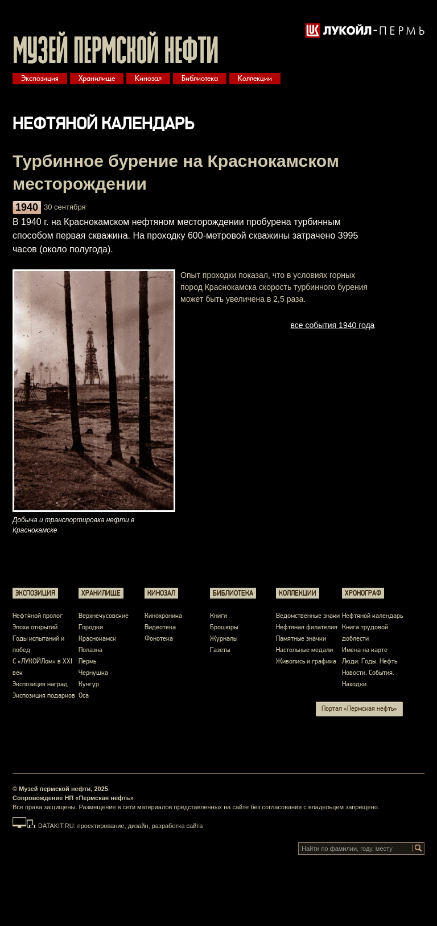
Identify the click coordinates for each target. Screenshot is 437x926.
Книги (218, 616)
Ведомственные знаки (308, 616)
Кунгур (89, 684)
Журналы (223, 638)
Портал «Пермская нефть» (359, 708)
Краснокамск (97, 638)
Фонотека (159, 638)
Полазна (90, 650)
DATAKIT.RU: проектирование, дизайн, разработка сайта (120, 825)
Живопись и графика (306, 661)
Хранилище (97, 78)
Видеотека (160, 627)
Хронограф (363, 593)
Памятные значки (301, 638)
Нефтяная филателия (306, 627)
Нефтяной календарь (372, 616)
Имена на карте (364, 650)
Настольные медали (304, 650)
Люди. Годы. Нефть (369, 661)
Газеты (220, 650)
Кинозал (148, 78)
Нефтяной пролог (38, 616)
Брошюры (224, 627)
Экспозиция (40, 78)
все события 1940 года (332, 325)
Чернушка (93, 673)
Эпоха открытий (35, 627)
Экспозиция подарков (44, 695)
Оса (84, 695)
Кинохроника (163, 616)
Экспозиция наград (40, 684)
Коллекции (255, 78)
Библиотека (200, 78)
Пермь (87, 661)
